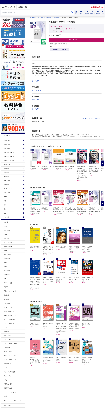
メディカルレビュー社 (10, 315)
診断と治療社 (7, 335)
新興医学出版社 (8, 283)
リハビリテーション (9, 188)
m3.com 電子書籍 (34, 17)
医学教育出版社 (8, 388)
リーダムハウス (8, 351)
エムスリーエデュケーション (12, 343)
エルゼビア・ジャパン (10, 355)
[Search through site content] (35, 12)
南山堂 (5, 250)
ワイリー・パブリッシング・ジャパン (13, 400)
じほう (5, 327)
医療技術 (6, 184)
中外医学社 (7, 230)
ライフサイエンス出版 (10, 359)
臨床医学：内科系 (9, 152)
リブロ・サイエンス (9, 376)
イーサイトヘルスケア (10, 392)
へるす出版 (7, 303)
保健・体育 (7, 192)
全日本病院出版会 (9, 311)
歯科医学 (6, 205)
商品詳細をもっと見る (58, 49)
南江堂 (5, 396)
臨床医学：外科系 (9, 156)
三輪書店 (6, 295)
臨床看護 (6, 172)
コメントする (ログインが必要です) (91, 119)
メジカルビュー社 (9, 242)
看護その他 (7, 180)
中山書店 (6, 266)
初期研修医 (7, 140)
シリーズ (6, 217)
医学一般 (6, 168)
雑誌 (5, 209)
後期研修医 (7, 144)
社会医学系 (7, 164)
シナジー (6, 380)
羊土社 (5, 234)
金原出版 (6, 238)
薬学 (5, 201)
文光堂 (5, 226)
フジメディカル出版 (9, 319)
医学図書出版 (7, 364)
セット (5, 213)
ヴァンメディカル (9, 339)
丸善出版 (6, 299)
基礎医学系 (7, 148)
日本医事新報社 (8, 246)
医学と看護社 (7, 405)
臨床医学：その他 (9, 160)
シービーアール (8, 307)
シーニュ (6, 368)
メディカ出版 (7, 254)
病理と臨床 (56, 17)
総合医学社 (7, 270)
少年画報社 (7, 347)
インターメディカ (9, 323)
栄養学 (5, 197)
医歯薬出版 (7, 258)
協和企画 (6, 331)
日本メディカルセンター (10, 291)
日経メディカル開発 (9, 372)
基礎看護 (6, 176)
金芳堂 (5, 262)
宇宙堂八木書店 (8, 384)
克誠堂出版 (7, 275)
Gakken (6, 279)
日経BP (6, 287)
